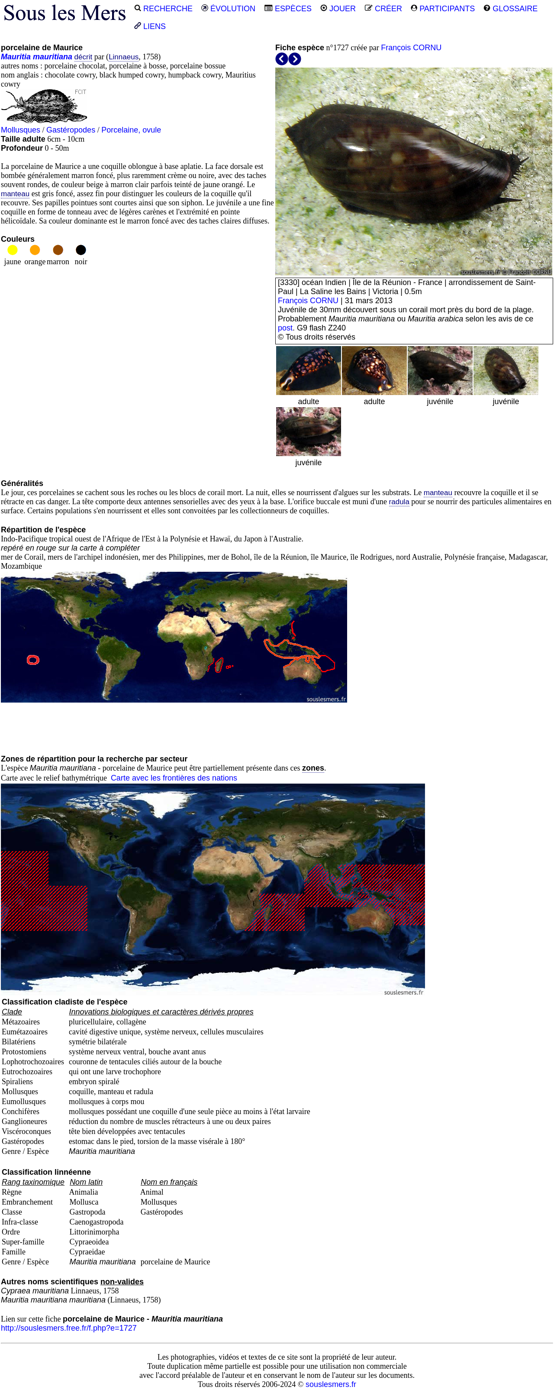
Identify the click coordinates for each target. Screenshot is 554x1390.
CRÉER (383, 8)
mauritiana (52, 56)
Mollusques (20, 130)
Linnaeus (123, 57)
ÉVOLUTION (228, 8)
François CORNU (411, 47)
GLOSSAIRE (510, 8)
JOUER (338, 8)
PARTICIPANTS (443, 8)
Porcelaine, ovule (131, 130)
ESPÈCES (288, 8)
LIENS (150, 26)
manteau (15, 194)
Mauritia (16, 56)
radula (399, 502)
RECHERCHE (163, 8)
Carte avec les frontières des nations (174, 778)
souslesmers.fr (331, 1384)
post (285, 328)
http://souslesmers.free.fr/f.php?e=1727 (69, 1328)
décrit (83, 57)
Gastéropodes (70, 130)
